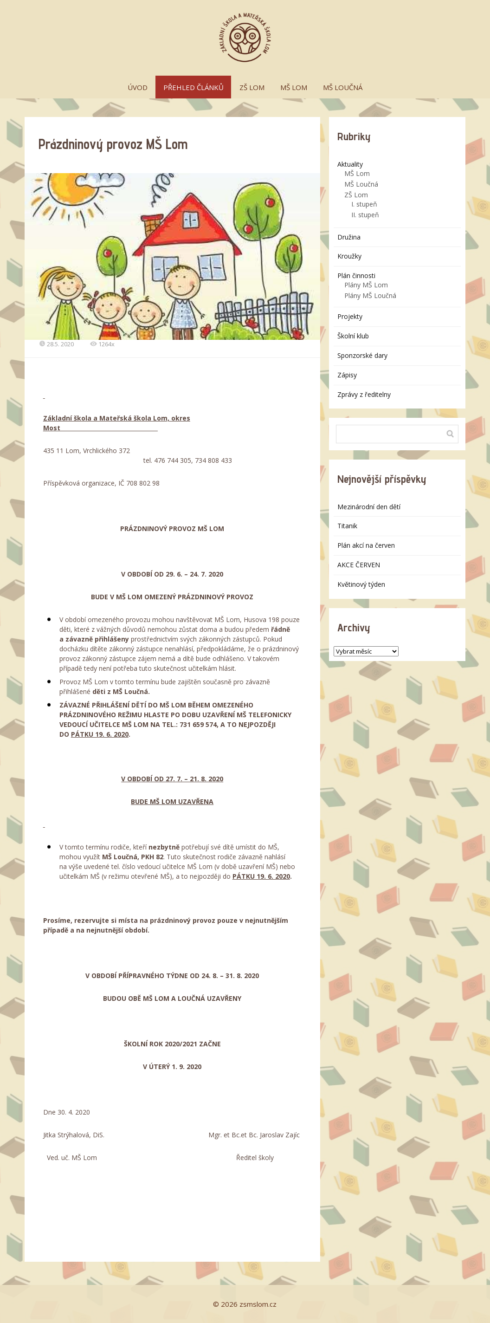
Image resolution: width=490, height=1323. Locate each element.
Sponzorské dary (362, 355)
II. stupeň (365, 214)
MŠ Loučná (361, 184)
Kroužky (349, 256)
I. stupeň (364, 204)
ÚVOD (138, 87)
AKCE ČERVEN (358, 564)
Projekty (349, 316)
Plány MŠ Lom (366, 284)
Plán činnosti (356, 275)
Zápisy (347, 374)
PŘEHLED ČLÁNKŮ (193, 87)
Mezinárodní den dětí (368, 506)
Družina (349, 237)
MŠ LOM (293, 87)
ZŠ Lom (356, 194)
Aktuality (350, 164)
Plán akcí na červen (366, 545)
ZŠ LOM (251, 87)
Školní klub (353, 335)
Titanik (347, 525)
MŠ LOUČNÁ (342, 87)
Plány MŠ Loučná (370, 295)
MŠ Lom (357, 173)
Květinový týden (361, 584)
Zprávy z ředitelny (364, 394)
